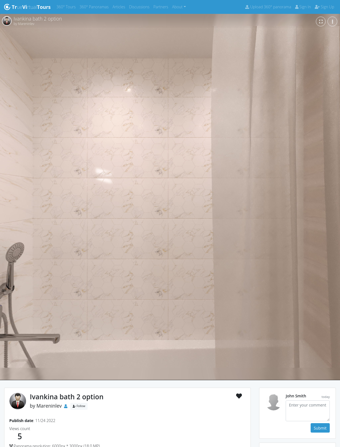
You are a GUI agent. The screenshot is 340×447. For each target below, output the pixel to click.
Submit (320, 428)
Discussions (140, 6)
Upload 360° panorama (268, 6)
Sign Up (324, 6)
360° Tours (67, 6)
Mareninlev (49, 405)
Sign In (303, 6)
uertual (27, 7)
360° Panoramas (95, 6)
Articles (120, 6)
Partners (161, 6)
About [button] (177, 6)
